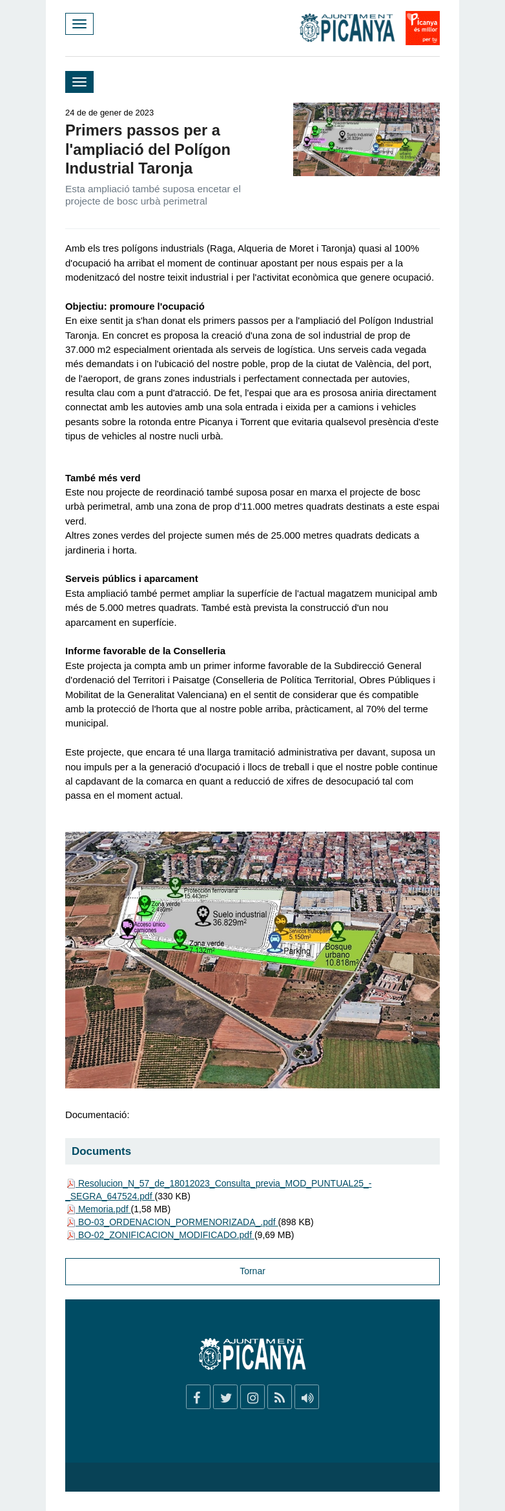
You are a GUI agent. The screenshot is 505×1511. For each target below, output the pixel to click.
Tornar (252, 1271)
